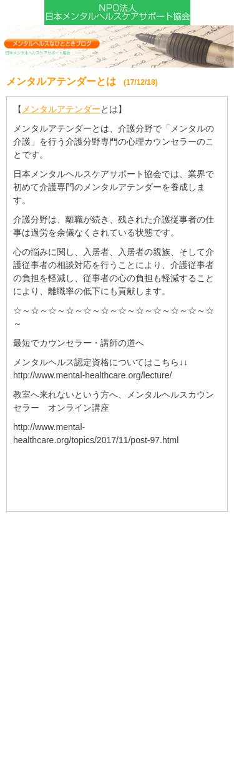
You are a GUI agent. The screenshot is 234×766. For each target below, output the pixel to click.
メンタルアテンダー (61, 109)
